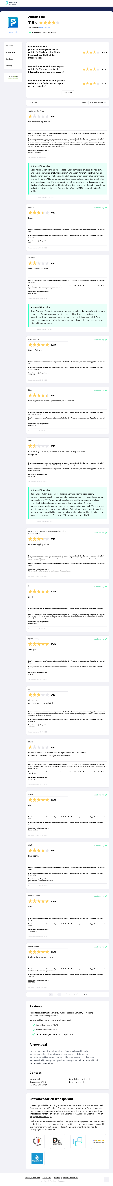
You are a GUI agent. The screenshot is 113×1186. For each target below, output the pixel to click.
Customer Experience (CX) (66, 1114)
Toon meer (68, 92)
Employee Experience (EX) (41, 1116)
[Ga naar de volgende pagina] (76, 994)
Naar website (13, 32)
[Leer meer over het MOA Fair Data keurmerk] (57, 1141)
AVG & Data (47, 1178)
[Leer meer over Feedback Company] (78, 1141)
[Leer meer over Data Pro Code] (37, 1141)
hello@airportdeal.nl (81, 1079)
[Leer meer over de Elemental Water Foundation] (37, 1158)
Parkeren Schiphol (90, 1060)
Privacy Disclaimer (32, 1178)
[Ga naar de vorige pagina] (59, 994)
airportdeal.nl (78, 1082)
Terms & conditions (70, 1178)
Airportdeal (36, 16)
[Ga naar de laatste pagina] (85, 994)
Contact (57, 1178)
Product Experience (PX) (89, 1114)
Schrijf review (45, 27)
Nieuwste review (98, 103)
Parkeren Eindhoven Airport (42, 1063)
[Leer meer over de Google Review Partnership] (98, 1141)
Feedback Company (57, 1181)
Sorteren (84, 103)
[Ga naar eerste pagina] (51, 994)
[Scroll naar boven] (106, 1179)
